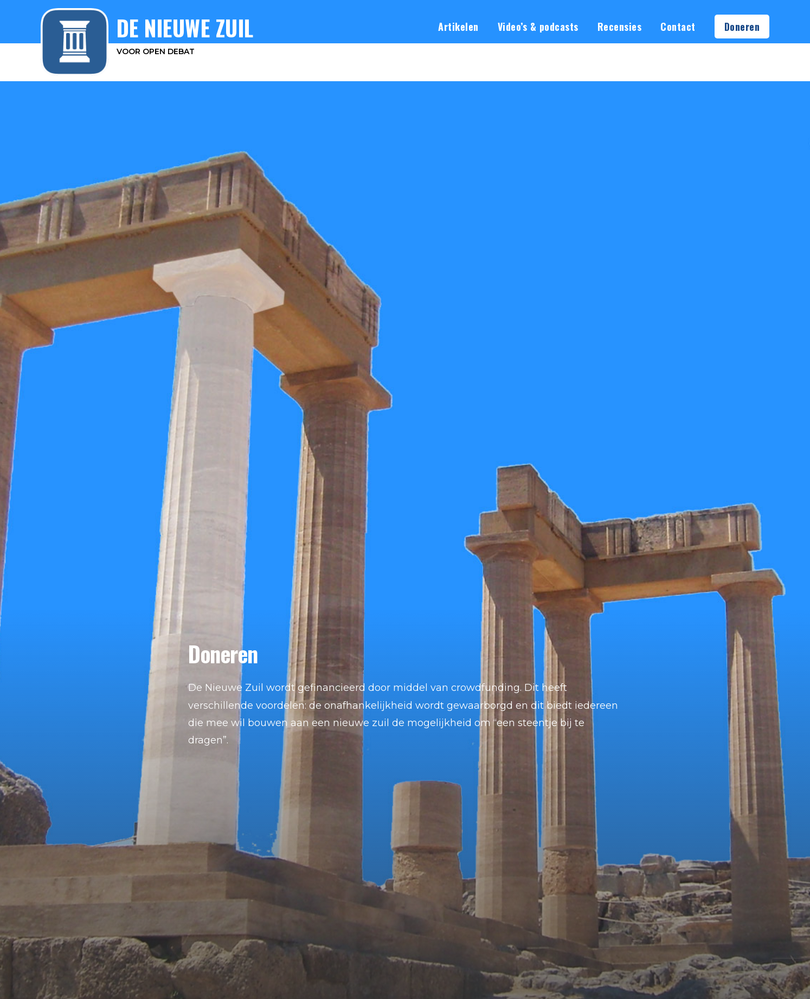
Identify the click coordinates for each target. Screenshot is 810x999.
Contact (678, 26)
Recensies (619, 26)
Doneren (742, 26)
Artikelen (458, 26)
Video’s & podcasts (538, 26)
